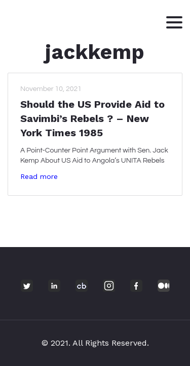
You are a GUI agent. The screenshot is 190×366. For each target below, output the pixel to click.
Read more (39, 176)
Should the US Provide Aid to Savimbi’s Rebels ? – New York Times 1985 (92, 118)
